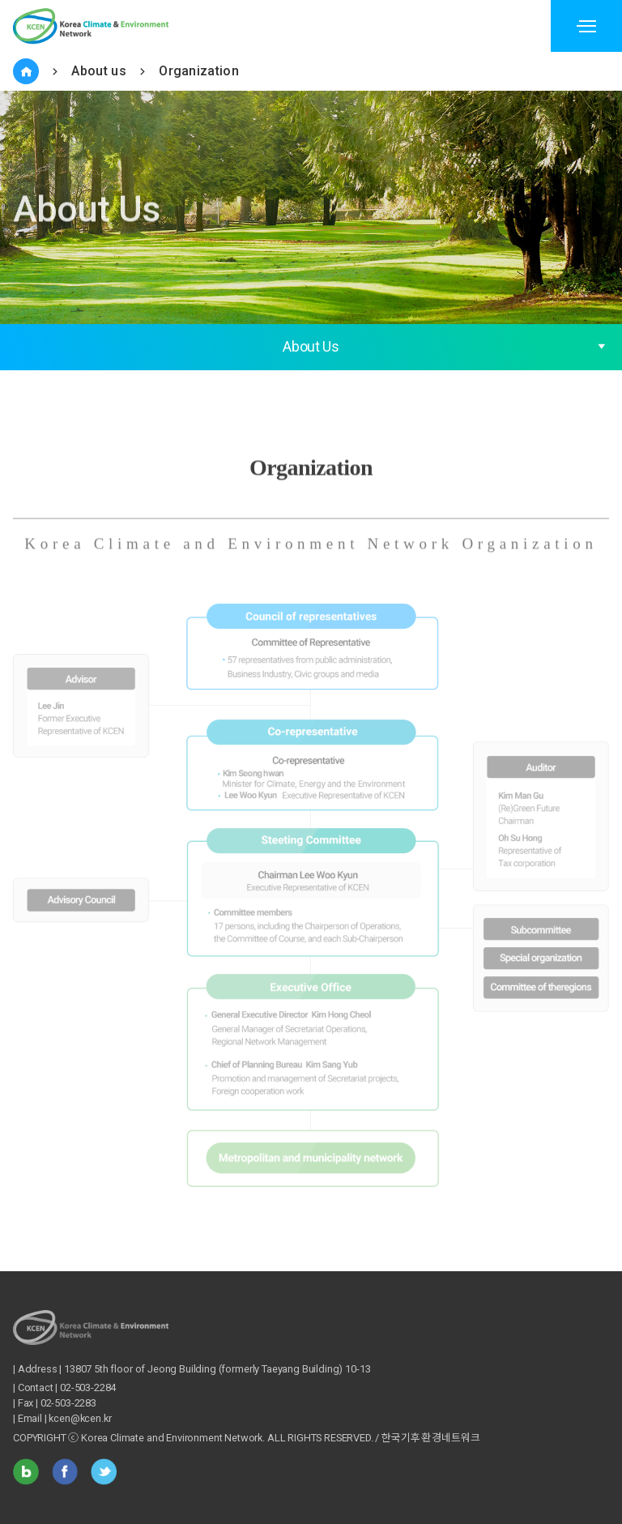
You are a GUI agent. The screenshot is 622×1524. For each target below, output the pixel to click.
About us (98, 71)
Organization (199, 71)
